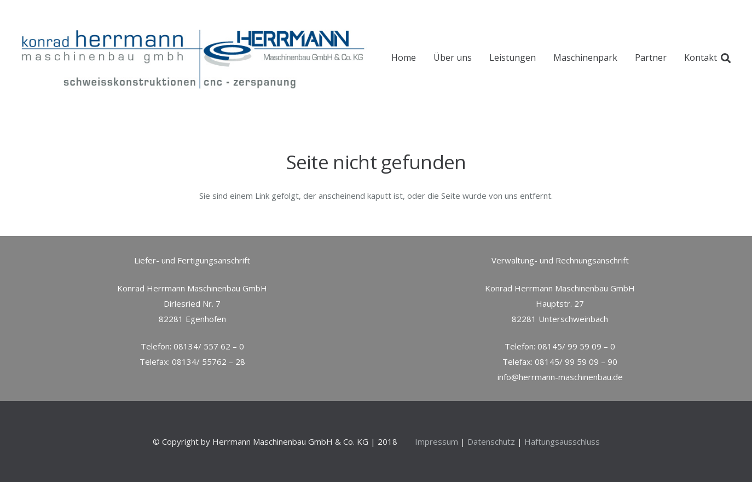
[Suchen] (726, 58)
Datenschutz (491, 441)
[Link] (196, 58)
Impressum (436, 441)
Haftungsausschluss (562, 441)
